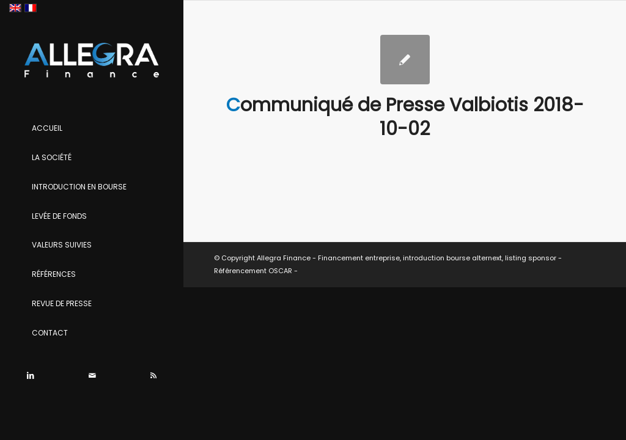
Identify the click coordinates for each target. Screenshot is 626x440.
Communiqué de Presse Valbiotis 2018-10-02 (405, 117)
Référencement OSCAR (253, 271)
